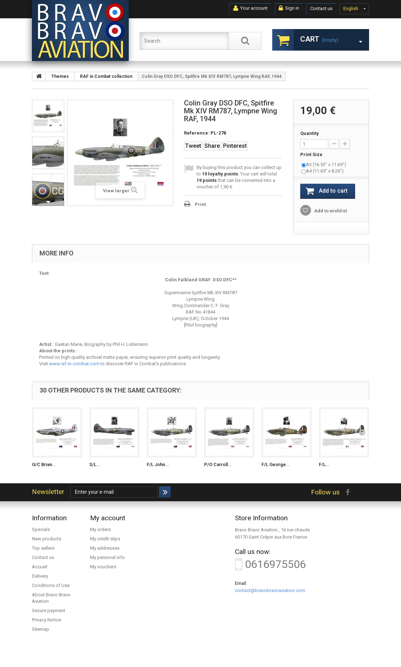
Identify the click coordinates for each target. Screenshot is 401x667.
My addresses (104, 548)
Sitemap (40, 629)
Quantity (309, 133)
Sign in (289, 8)
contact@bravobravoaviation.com (270, 590)
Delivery (40, 576)
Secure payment (48, 610)
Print (200, 204)
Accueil (39, 566)
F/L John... (158, 464)
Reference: (196, 133)
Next (48, 202)
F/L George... (275, 464)
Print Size (312, 154)
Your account (250, 8)
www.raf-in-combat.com (74, 363)
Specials (41, 529)
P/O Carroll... (218, 464)
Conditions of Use (51, 585)
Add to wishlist (330, 210)
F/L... (324, 464)
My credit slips (105, 538)
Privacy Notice (46, 620)
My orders (100, 529)
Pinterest (235, 145)
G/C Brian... (44, 464)
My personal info (107, 557)
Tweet (193, 145)
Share (212, 145)
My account (107, 518)
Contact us (321, 8)
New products (46, 538)
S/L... (95, 464)
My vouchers (103, 566)
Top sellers (43, 548)
